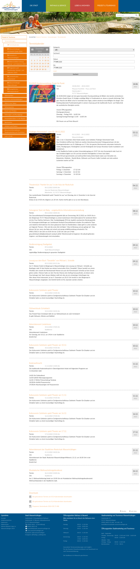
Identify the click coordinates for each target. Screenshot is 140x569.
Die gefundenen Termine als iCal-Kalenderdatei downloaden (52, 501)
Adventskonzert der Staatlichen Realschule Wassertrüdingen (52, 449)
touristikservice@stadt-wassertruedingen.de (114, 524)
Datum (55, 59)
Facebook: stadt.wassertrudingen (34, 532)
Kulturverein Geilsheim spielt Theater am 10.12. (48, 345)
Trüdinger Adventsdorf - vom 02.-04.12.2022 (47, 131)
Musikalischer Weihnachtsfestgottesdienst (45, 470)
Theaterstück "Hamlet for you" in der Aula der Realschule (51, 184)
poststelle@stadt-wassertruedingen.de (38, 528)
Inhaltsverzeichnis (6, 520)
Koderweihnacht (35, 363)
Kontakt (3, 518)
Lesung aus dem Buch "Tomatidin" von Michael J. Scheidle (51, 260)
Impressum (4, 522)
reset (55, 71)
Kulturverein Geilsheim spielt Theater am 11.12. (48, 395)
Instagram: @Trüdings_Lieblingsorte (35, 535)
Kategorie (56, 47)
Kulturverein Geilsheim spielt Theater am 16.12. (48, 413)
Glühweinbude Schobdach (39, 308)
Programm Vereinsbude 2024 (45, 506)
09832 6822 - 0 (31, 524)
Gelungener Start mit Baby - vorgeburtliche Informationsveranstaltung (56, 210)
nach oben (134, 511)
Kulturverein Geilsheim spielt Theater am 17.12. (48, 431)
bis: (54, 65)
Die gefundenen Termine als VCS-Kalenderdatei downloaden (52, 497)
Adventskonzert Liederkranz (40, 324)
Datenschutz (5, 524)
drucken (124, 511)
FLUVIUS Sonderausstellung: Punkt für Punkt (46, 83)
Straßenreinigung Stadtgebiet (40, 244)
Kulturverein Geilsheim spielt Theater (43, 290)
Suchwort (56, 53)
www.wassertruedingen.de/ (35, 530)
